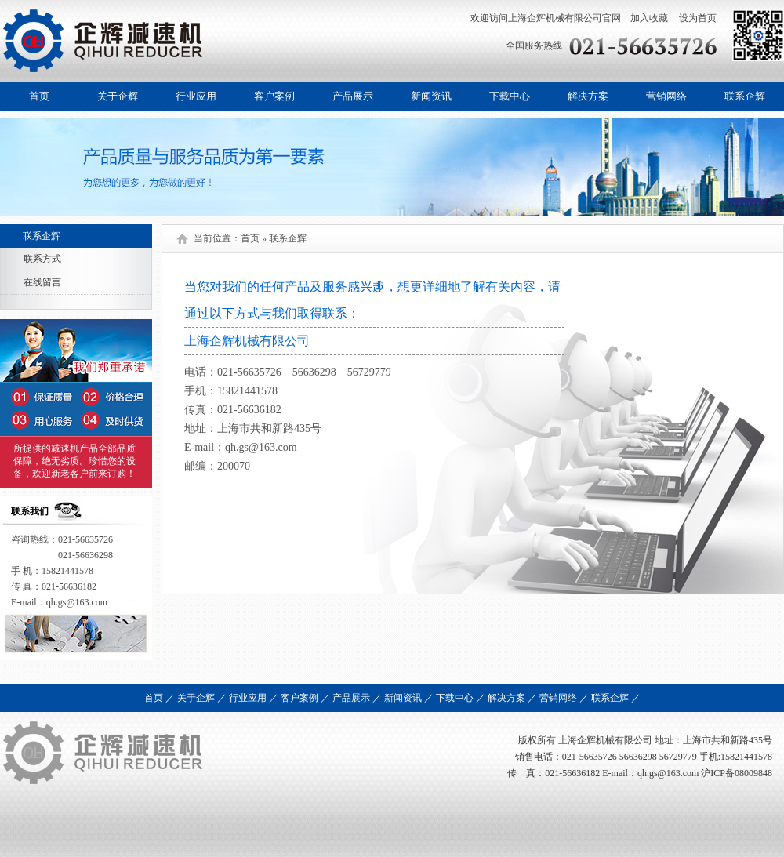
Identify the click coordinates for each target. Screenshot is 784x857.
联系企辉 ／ (616, 697)
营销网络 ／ (564, 697)
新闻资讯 (431, 96)
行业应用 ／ (253, 697)
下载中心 (509, 96)
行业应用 (196, 96)
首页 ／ (159, 697)
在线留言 (42, 282)
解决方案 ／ (512, 697)
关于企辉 (117, 96)
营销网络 (666, 96)
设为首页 (698, 18)
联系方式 (42, 258)
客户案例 (274, 96)
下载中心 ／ (460, 697)
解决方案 (588, 96)
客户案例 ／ (305, 697)
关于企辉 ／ (202, 697)
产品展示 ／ (357, 697)
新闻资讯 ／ (409, 697)
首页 (39, 96)
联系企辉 (744, 96)
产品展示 (352, 96)
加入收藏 (648, 18)
